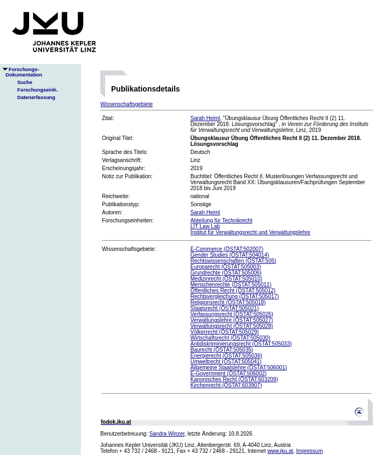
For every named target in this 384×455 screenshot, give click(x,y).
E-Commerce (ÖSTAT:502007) (226, 249)
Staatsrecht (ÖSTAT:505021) (224, 308)
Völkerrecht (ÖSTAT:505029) (224, 332)
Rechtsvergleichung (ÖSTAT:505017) (234, 296)
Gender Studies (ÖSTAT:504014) (229, 255)
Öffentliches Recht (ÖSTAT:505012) (233, 290)
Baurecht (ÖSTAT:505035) (221, 350)
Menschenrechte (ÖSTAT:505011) (230, 285)
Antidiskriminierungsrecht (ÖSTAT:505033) (241, 344)
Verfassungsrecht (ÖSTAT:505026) (231, 314)
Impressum (309, 451)
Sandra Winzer (167, 434)
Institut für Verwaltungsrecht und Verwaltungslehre (250, 232)
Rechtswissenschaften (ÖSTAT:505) (233, 261)
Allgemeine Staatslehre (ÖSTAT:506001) (238, 367)
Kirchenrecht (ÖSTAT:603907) (226, 385)
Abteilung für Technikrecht (221, 220)
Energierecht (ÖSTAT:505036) (226, 356)
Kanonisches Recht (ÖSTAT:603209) (234, 379)
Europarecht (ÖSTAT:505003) (225, 267)
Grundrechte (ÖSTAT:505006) (226, 273)
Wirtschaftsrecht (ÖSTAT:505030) (230, 338)
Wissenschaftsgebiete (126, 104)
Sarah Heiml (205, 118)
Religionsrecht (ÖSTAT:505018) (228, 302)
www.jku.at (280, 451)
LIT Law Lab (205, 226)
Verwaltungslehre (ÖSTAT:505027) (231, 320)
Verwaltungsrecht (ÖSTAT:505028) (231, 326)
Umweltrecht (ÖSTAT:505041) (226, 362)
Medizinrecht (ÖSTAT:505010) (226, 279)
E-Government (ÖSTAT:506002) (228, 373)
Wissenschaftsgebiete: (129, 249)
